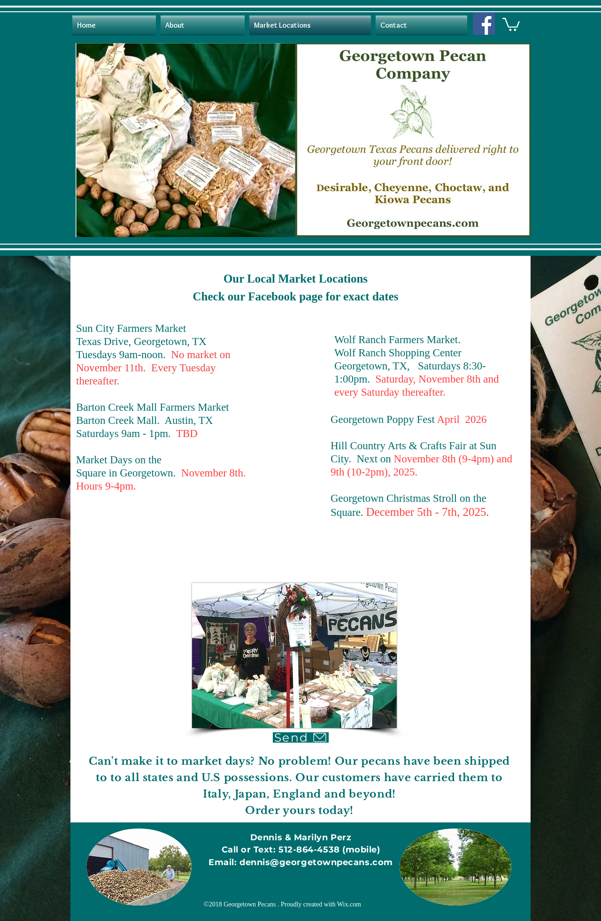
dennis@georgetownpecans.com (316, 862)
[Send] (301, 737)
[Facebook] (484, 24)
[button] (511, 23)
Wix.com (349, 904)
